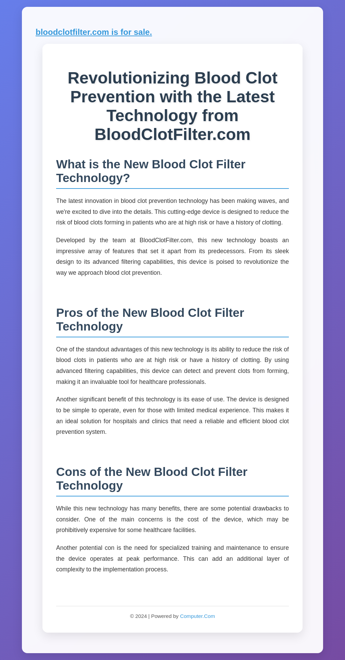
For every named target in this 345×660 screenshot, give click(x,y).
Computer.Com (197, 616)
